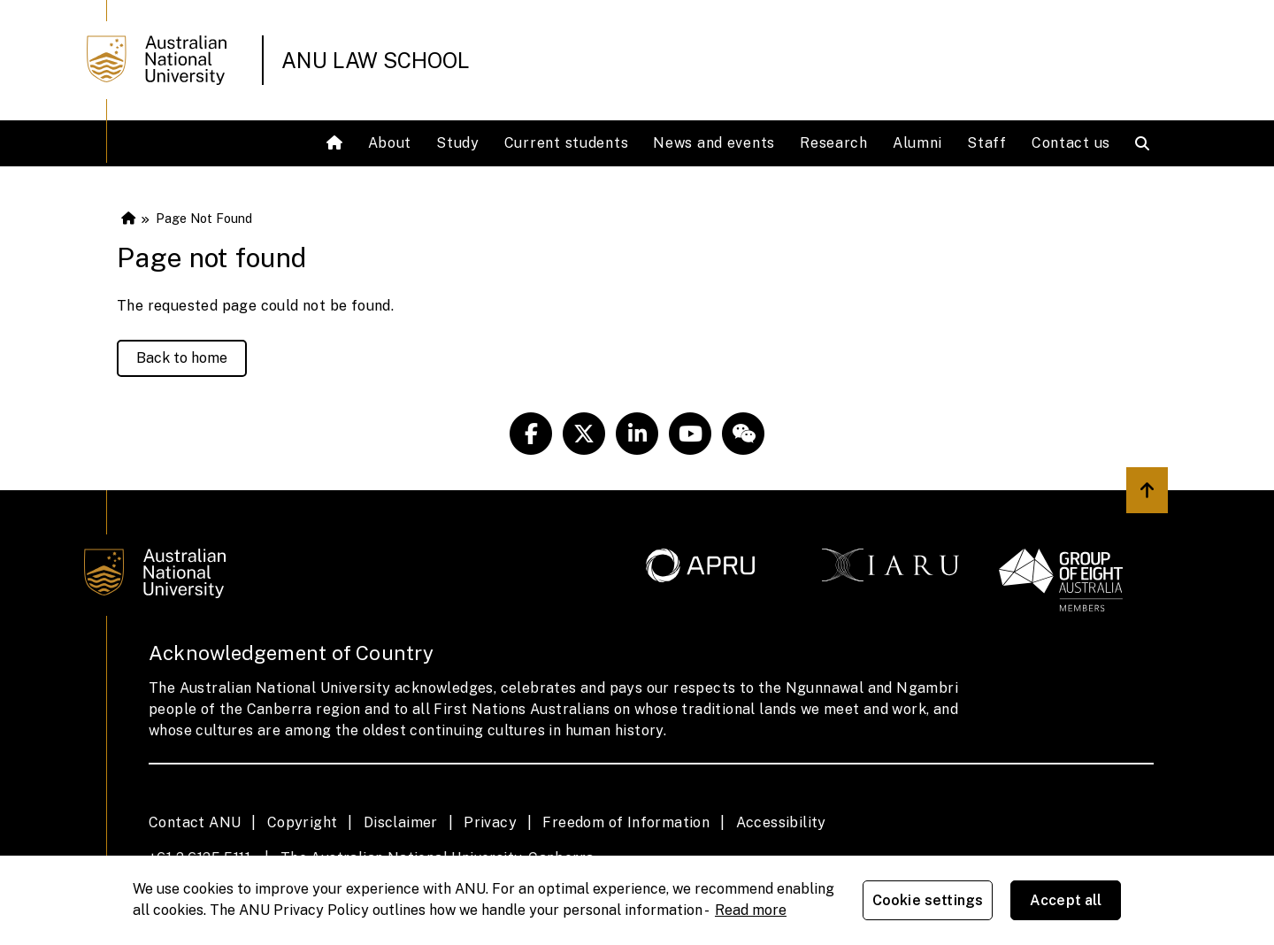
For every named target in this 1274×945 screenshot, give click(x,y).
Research (834, 142)
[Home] (336, 143)
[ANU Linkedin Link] (637, 433)
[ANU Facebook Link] (530, 433)
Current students (566, 142)
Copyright (302, 822)
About (390, 142)
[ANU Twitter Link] (583, 433)
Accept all (1066, 900)
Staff (987, 142)
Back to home (181, 358)
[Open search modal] (1146, 143)
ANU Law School (375, 60)
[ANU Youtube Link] (690, 433)
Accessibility (781, 822)
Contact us (1071, 142)
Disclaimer (401, 822)
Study (458, 142)
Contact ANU (195, 822)
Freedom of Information (626, 822)
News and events (714, 142)
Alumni (917, 142)
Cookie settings (927, 900)
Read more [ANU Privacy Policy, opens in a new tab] (751, 910)
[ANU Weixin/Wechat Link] (743, 433)
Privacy (490, 822)
